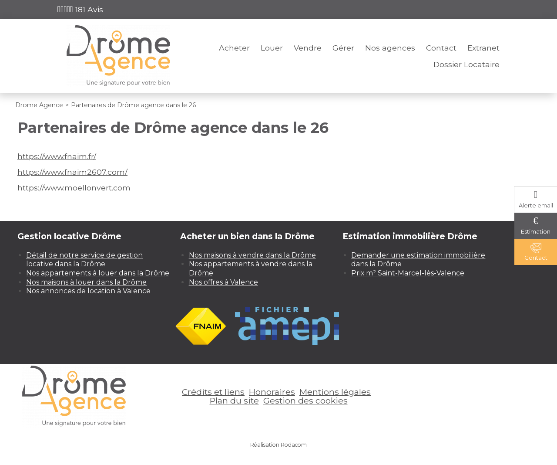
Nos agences (390, 47)
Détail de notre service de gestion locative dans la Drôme (84, 259)
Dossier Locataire (466, 64)
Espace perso (474, 9)
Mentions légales (335, 392)
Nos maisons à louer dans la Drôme (86, 282)
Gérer (343, 47)
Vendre (308, 47)
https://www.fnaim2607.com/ (72, 171)
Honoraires (272, 392)
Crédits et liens (213, 392)
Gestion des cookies (305, 400)
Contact (441, 47)
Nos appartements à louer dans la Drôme (97, 273)
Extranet (483, 47)
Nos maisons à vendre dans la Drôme (252, 255)
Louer (272, 47)
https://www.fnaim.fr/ (56, 156)
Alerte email (536, 205)
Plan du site (234, 400)
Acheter (234, 47)
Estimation (535, 231)
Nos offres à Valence (223, 282)
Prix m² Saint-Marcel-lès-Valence (407, 273)
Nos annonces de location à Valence (88, 291)
